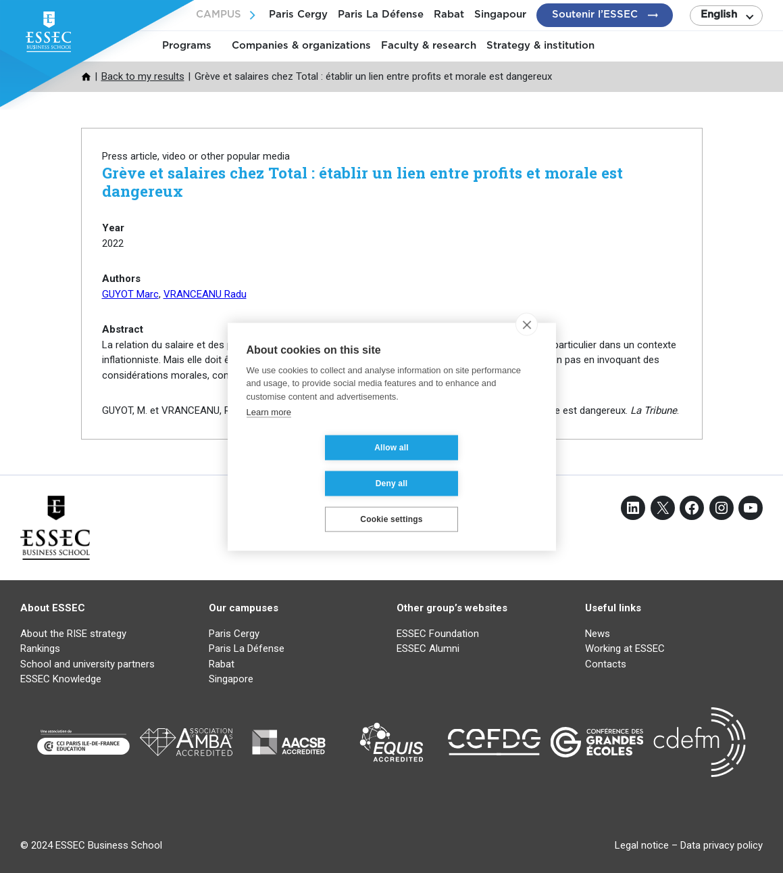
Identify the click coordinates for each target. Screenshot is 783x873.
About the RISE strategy (73, 634)
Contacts (605, 664)
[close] (526, 342)
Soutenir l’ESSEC (595, 14)
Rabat (449, 14)
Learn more (269, 430)
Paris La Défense (381, 14)
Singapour (500, 14)
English (719, 14)
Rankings (40, 648)
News (597, 634)
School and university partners (87, 664)
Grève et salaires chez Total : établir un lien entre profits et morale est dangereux (362, 181)
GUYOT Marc (130, 294)
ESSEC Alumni (428, 648)
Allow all (311, 465)
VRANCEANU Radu (205, 294)
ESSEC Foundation (438, 634)
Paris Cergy (298, 14)
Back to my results (142, 76)
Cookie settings (391, 501)
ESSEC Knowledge (60, 679)
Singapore (231, 679)
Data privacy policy (721, 845)
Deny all (472, 465)
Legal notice (642, 845)
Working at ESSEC (625, 648)
